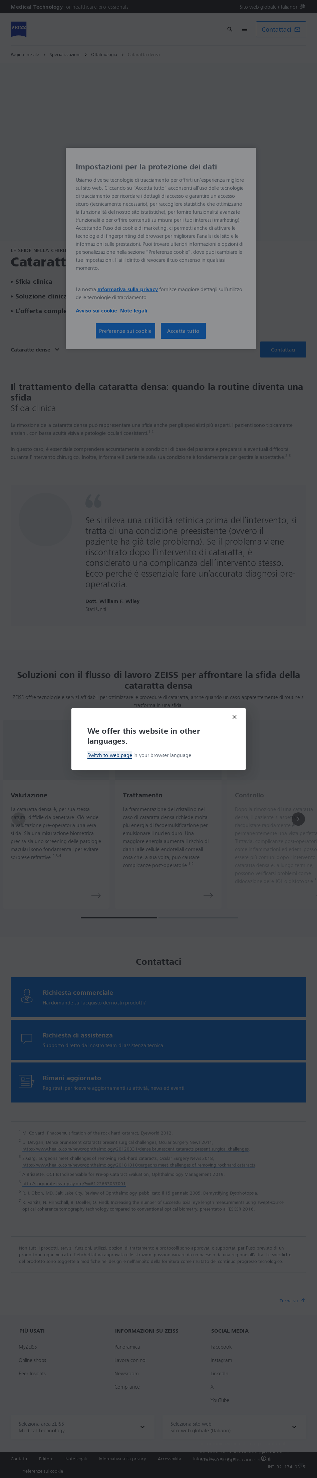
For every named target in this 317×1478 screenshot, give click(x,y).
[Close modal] (234, 717)
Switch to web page (109, 755)
